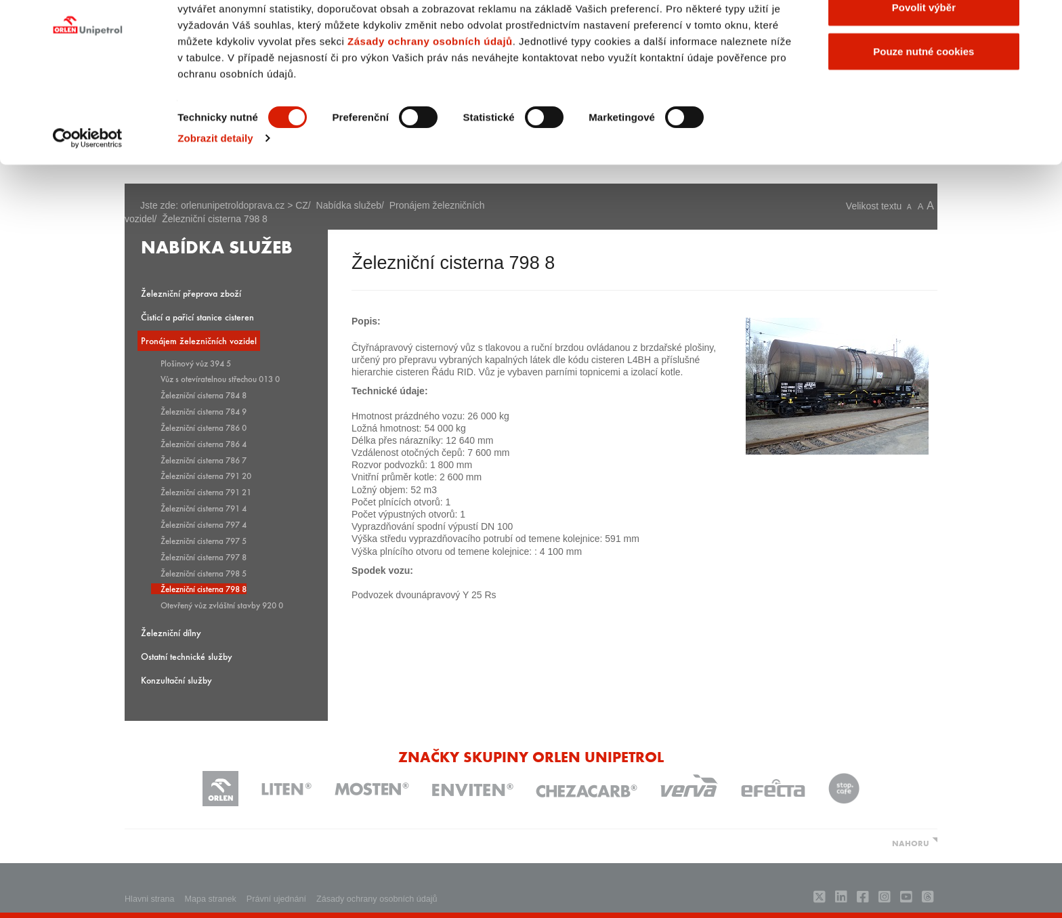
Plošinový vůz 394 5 (196, 363)
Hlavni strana (150, 899)
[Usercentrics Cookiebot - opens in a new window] (87, 211)
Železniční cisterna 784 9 (204, 411)
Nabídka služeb (217, 246)
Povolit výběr (924, 80)
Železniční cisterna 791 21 (206, 491)
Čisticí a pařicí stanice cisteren (197, 316)
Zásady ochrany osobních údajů (430, 114)
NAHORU (910, 842)
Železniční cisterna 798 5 (204, 573)
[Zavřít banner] (1041, 21)
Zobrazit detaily (215, 211)
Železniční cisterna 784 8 (204, 395)
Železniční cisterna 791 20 (206, 475)
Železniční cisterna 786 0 (204, 427)
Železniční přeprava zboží (191, 293)
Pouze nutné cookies (923, 124)
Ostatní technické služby (186, 656)
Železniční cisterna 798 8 (204, 588)
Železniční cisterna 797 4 (204, 524)
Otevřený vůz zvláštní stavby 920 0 (222, 605)
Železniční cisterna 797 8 (204, 556)
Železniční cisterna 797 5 (204, 540)
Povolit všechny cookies (924, 35)
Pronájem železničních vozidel (199, 340)
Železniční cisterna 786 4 (204, 443)
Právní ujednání (276, 899)
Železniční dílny (171, 632)
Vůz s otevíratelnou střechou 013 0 (220, 378)
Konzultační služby (176, 679)
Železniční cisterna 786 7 (204, 460)
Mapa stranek (210, 899)
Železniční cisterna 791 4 (204, 508)
